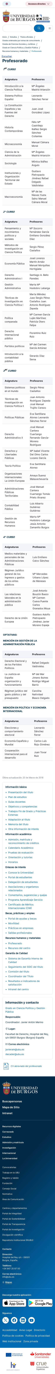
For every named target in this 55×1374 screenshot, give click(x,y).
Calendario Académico (20, 847)
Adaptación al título (19, 819)
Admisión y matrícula (13, 1142)
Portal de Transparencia (13, 1224)
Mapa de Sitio (11, 1107)
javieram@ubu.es (14, 1049)
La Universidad (9, 1158)
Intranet (7, 1113)
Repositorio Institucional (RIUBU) (17, 1240)
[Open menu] (50, 28)
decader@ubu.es (14, 1054)
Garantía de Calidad (16, 953)
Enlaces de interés (15, 867)
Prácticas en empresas (20, 928)
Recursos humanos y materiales (15, 51)
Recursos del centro (19, 948)
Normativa (7, 1194)
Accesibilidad (9, 1330)
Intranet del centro (18, 989)
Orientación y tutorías (20, 857)
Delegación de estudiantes (23, 882)
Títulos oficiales (26, 37)
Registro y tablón (10, 1178)
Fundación (7, 1183)
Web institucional (11, 1341)
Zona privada (30, 1341)
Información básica (16, 786)
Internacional (9, 1153)
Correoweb (8, 1131)
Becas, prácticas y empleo (20, 913)
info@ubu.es (8, 1277)
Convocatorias (9, 1167)
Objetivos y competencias (22, 806)
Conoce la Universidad (20, 872)
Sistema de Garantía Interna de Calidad (25, 960)
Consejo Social (9, 1188)
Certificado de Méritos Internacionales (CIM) (20, 906)
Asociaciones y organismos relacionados (23, 888)
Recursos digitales (11, 1126)
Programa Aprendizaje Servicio (25, 899)
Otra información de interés (23, 829)
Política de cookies (12, 1335)
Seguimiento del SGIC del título (25, 966)
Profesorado (15, 943)
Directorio (39, 1330)
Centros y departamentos (14, 1208)
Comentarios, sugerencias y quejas (27, 895)
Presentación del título (20, 792)
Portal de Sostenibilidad (13, 1219)
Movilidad (13, 923)
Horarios (13, 862)
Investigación (9, 1147)
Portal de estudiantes (20, 877)
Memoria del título (18, 824)
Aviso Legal (25, 1330)
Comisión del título (18, 971)
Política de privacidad (38, 1335)
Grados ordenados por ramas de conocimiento (21, 40)
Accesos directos (37, 4)
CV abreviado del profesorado (26, 1066)
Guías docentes (16, 801)
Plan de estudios (17, 797)
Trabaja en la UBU (11, 1172)
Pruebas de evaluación (20, 852)
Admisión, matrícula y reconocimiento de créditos (23, 841)
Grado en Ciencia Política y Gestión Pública (20, 47)
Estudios (13, 37)
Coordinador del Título (20, 976)
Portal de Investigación (13, 1229)
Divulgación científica (12, 1234)
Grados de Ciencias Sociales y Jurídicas (18, 44)
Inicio (4, 37)
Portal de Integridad (12, 1213)
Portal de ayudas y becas (22, 918)
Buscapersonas (12, 1101)
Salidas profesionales (20, 932)
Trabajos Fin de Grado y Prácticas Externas (27, 813)
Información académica (18, 834)
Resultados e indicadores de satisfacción (24, 983)
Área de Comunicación (13, 1199)
